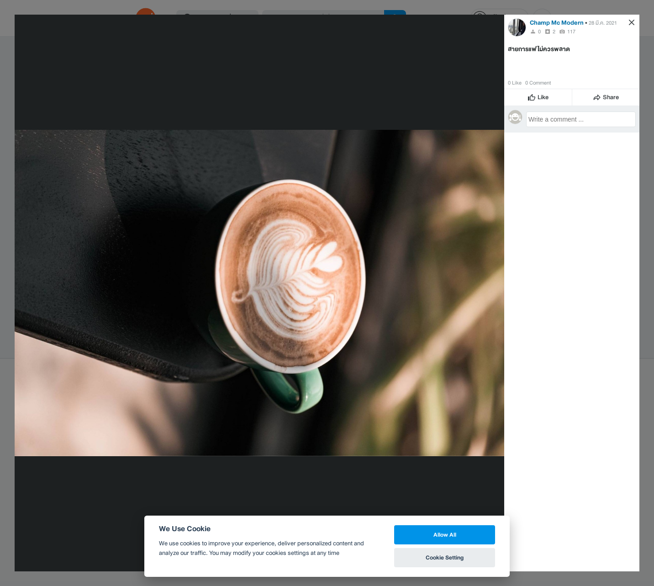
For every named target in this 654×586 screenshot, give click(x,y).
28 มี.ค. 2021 (603, 23)
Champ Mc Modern (557, 22)
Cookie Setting (445, 557)
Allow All (444, 534)
